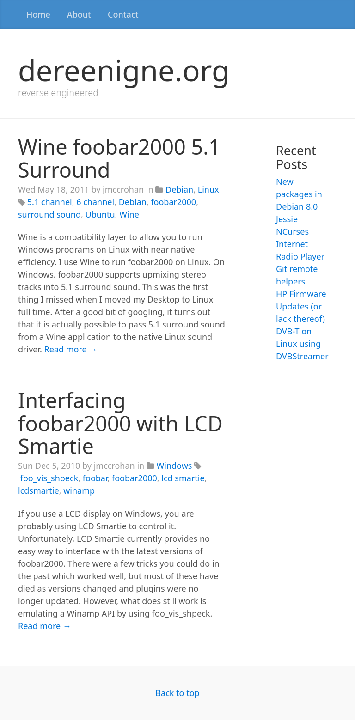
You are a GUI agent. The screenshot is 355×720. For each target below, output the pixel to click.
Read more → (71, 349)
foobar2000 (173, 201)
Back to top (177, 692)
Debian (179, 189)
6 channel (95, 201)
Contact (123, 14)
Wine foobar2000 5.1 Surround (119, 158)
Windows (174, 465)
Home (38, 14)
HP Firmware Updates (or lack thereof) (301, 306)
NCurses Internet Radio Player (300, 244)
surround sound (49, 214)
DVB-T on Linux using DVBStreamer (302, 344)
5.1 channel (49, 201)
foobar (95, 478)
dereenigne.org (124, 70)
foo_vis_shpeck (49, 478)
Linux (208, 189)
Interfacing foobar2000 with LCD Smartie (120, 423)
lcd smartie (182, 478)
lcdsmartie (38, 490)
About (79, 14)
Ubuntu (100, 214)
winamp (79, 490)
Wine (129, 214)
